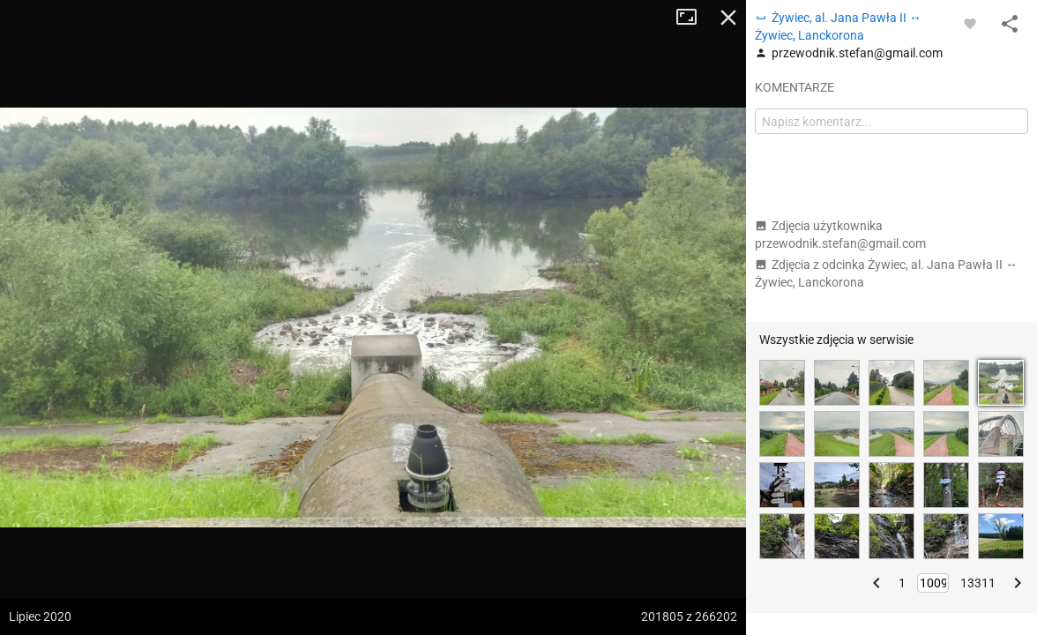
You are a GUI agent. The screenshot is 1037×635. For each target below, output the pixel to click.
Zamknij (728, 17)
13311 (978, 583)
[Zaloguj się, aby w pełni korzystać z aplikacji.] (970, 23)
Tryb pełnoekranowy (693, 17)
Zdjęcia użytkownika (840, 234)
